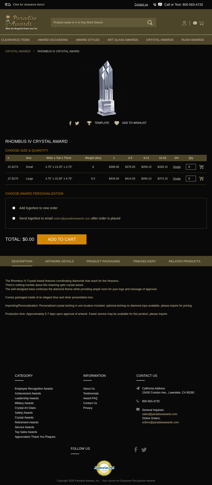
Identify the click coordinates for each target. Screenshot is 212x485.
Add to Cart (62, 239)
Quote (177, 167)
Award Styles (87, 40)
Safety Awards (24, 412)
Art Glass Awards (123, 40)
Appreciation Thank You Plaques (35, 436)
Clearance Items (15, 40)
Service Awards (24, 427)
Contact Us (90, 403)
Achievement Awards (28, 393)
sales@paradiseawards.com (159, 414)
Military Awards (24, 403)
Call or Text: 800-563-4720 (183, 4)
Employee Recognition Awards (34, 388)
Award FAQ (90, 398)
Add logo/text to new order (37, 208)
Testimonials (91, 393)
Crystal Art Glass (25, 408)
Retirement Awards (27, 422)
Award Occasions (53, 40)
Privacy (87, 408)
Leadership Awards (27, 398)
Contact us (141, 4)
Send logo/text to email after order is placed (106, 218)
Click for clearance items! (29, 4)
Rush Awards (193, 40)
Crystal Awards (159, 40)
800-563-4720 (150, 401)
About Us (89, 388)
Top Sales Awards (26, 432)
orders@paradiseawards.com (160, 422)
